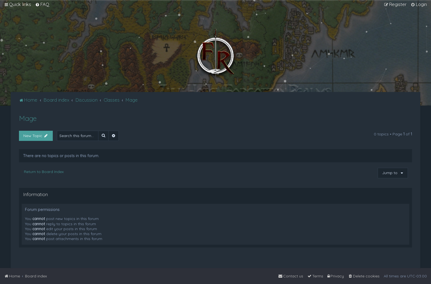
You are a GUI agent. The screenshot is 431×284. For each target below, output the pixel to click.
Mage (28, 118)
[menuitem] (42, 4)
